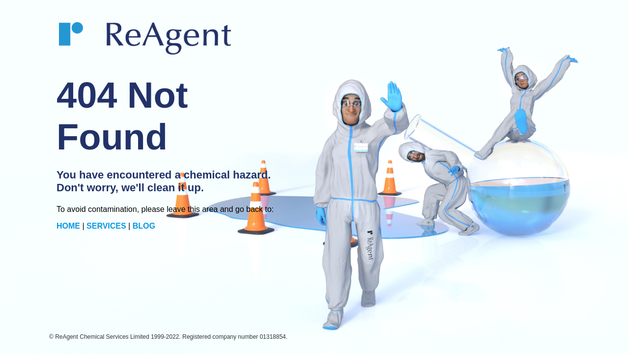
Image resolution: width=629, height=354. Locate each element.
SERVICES (106, 226)
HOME (68, 226)
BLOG (144, 226)
